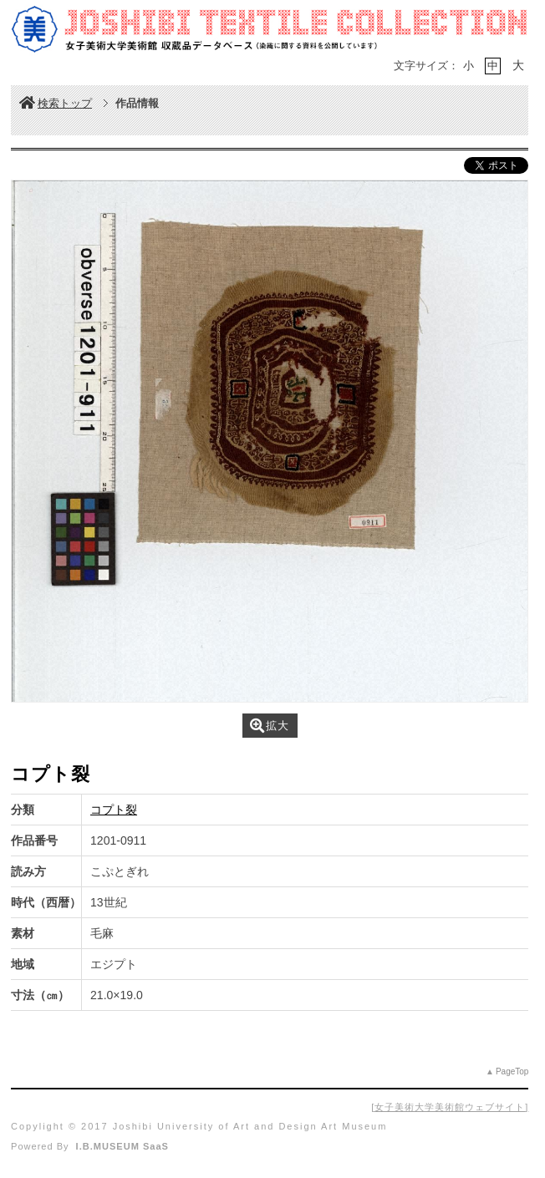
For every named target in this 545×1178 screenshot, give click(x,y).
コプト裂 (113, 809)
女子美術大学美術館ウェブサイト (449, 1107)
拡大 (269, 725)
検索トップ (55, 103)
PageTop (512, 1071)
